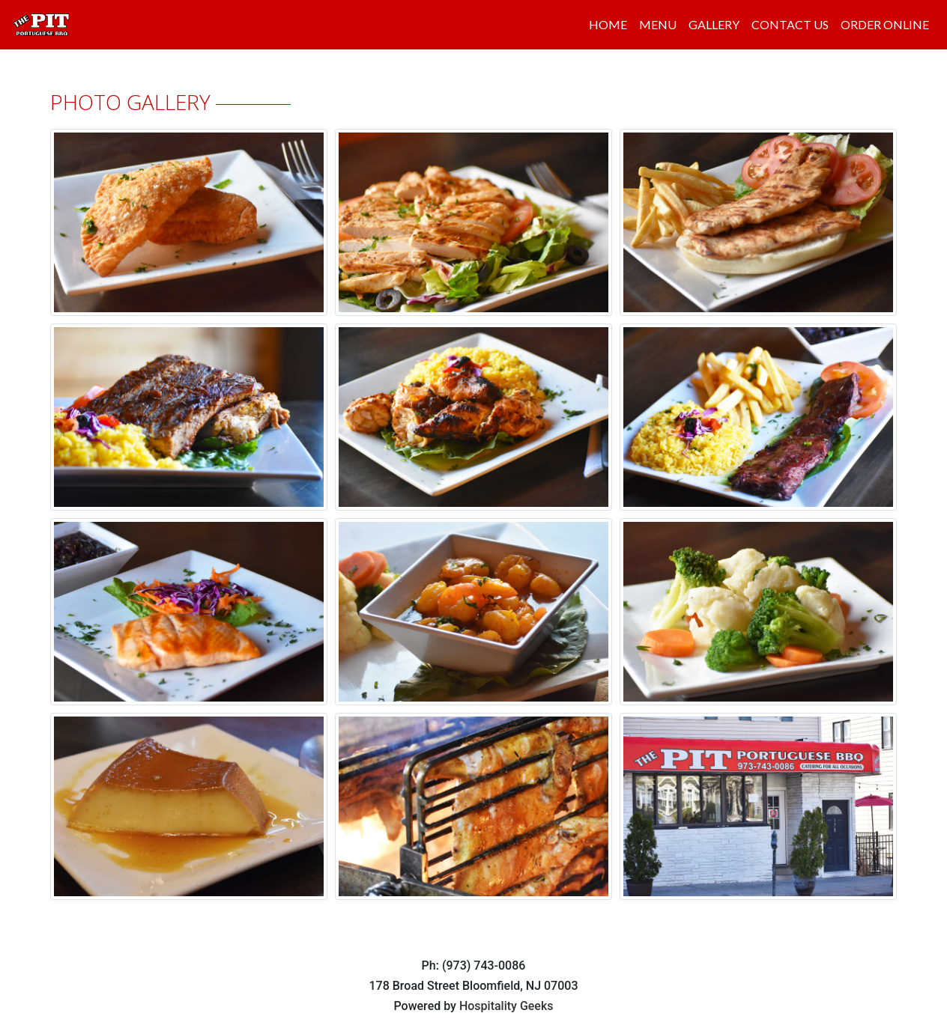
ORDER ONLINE (885, 24)
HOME (608, 24)
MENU (658, 24)
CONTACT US (790, 24)
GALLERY (714, 24)
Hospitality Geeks (506, 1006)
